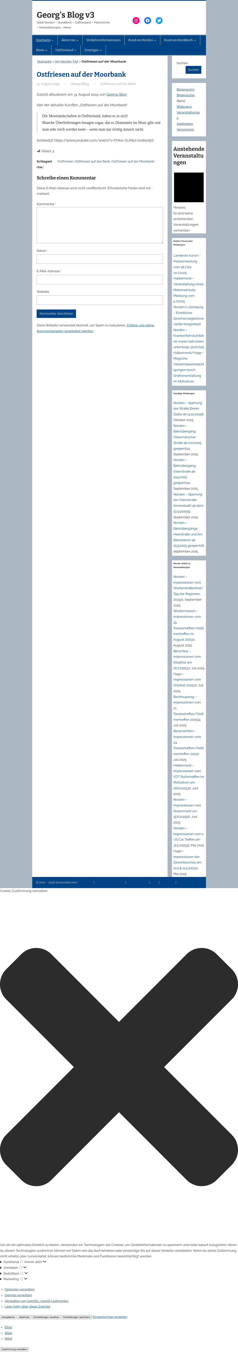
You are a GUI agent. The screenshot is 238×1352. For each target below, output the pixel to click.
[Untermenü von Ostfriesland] (75, 50)
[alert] (188, 201)
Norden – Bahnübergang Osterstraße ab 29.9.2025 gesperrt (184, 471)
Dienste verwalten (18, 1295)
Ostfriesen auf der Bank (118, 84)
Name (42, 251)
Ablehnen (24, 1317)
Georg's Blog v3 (65, 15)
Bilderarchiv (186, 89)
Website (43, 292)
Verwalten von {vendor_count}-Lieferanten (37, 1301)
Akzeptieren (8, 1317)
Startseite (44, 61)
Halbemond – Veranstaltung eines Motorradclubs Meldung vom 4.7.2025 (188, 289)
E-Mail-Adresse (49, 271)
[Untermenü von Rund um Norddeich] (195, 40)
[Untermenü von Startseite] (52, 40)
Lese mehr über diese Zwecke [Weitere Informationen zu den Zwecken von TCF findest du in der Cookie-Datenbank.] (27, 1306)
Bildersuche (186, 95)
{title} (8, 1327)
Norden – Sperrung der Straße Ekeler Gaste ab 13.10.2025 (187, 408)
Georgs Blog (117, 94)
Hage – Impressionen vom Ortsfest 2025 (187, 679)
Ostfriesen (65, 161)
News (154, 882)
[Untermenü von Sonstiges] (101, 50)
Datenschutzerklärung (110, 882)
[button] (119, 1068)
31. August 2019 (48, 84)
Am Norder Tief (66, 61)
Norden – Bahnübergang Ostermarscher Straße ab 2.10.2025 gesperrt (187, 437)
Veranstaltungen (137, 882)
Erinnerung (168, 882)
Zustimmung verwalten (14, 1349)
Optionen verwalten (20, 1289)
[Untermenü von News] (46, 50)
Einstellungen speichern (77, 1317)
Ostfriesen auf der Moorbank (133, 161)
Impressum (86, 882)
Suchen (182, 63)
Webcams (184, 107)
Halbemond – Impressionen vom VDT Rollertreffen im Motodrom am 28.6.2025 (188, 776)
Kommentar (46, 204)
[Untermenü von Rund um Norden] (155, 40)
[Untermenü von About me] (77, 40)
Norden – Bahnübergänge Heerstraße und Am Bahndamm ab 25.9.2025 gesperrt (187, 534)
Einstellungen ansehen (47, 1317)
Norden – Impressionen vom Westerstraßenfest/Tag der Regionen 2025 (188, 588)
